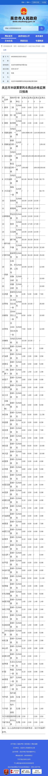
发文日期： (6, 69)
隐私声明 (20, 744)
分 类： (6, 61)
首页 (15, 46)
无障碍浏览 (35, 2)
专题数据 (39, 41)
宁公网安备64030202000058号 (24, 763)
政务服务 (39, 36)
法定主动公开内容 (34, 46)
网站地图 (34, 744)
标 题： (6, 81)
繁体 (28, 2)
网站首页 (8, 36)
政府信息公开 (24, 36)
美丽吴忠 (24, 41)
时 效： (6, 73)
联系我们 (27, 744)
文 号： (6, 77)
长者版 (44, 2)
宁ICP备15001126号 (24, 759)
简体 (23, 2)
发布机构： (6, 65)
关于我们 (13, 744)
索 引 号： (6, 56)
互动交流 (8, 41)
